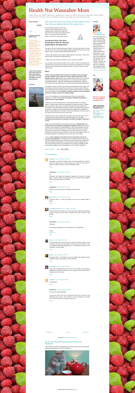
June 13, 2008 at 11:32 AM (63, 197)
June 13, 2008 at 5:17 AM (63, 187)
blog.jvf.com (52, 232)
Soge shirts (52, 197)
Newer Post (49, 332)
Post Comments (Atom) (71, 337)
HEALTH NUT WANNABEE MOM (100, 33)
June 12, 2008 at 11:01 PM (63, 159)
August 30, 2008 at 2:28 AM (64, 289)
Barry (50, 240)
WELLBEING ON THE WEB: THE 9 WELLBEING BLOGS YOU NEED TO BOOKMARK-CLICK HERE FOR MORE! (99, 114)
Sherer (51, 254)
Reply (50, 167)
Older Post (86, 332)
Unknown (52, 279)
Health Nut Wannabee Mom (59, 10)
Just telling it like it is (55, 208)
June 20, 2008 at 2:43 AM (61, 279)
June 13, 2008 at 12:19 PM (69, 208)
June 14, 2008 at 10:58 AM (60, 254)
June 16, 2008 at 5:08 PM (63, 266)
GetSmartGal (52, 266)
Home (67, 332)
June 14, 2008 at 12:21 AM (60, 240)
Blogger (75, 389)
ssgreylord (52, 159)
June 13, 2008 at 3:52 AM (63, 172)
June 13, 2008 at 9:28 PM (63, 222)
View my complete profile (99, 70)
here (53, 36)
